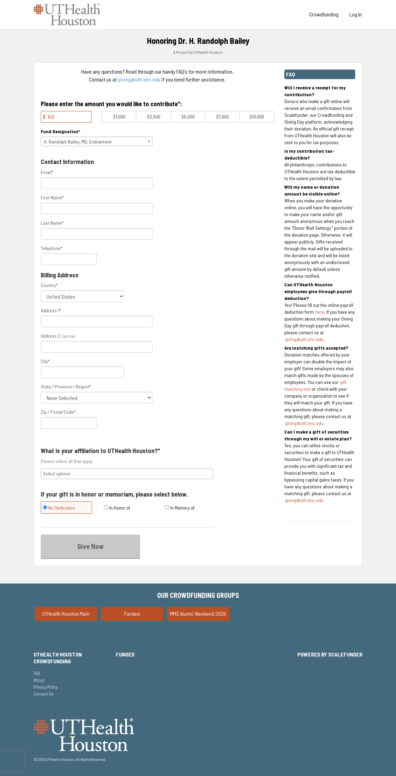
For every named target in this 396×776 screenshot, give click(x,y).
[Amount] (66, 117)
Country (49, 285)
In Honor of (117, 508)
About (39, 680)
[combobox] (96, 141)
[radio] (66, 508)
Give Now (90, 546)
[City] (82, 372)
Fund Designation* (60, 131)
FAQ (37, 673)
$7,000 (222, 117)
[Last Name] (96, 234)
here (319, 312)
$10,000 (256, 117)
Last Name (52, 223)
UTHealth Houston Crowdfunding (58, 657)
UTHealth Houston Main (65, 613)
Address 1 (51, 310)
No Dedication (59, 508)
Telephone (51, 248)
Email (47, 172)
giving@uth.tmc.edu (139, 79)
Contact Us (43, 694)
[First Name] (96, 208)
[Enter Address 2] (96, 347)
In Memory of (180, 508)
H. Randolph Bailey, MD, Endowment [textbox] (78, 142)
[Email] (96, 183)
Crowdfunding (323, 14)
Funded (132, 613)
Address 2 (50, 336)
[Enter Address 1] (96, 321)
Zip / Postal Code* (58, 412)
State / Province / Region (66, 386)
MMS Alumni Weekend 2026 (198, 613)
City (45, 361)
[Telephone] (69, 259)
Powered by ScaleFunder (329, 654)
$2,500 (153, 117)
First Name (52, 197)
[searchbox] (127, 473)
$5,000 (188, 117)
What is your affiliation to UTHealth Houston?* (100, 451)
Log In (355, 14)
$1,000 (119, 117)
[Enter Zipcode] (69, 423)
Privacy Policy (46, 687)
